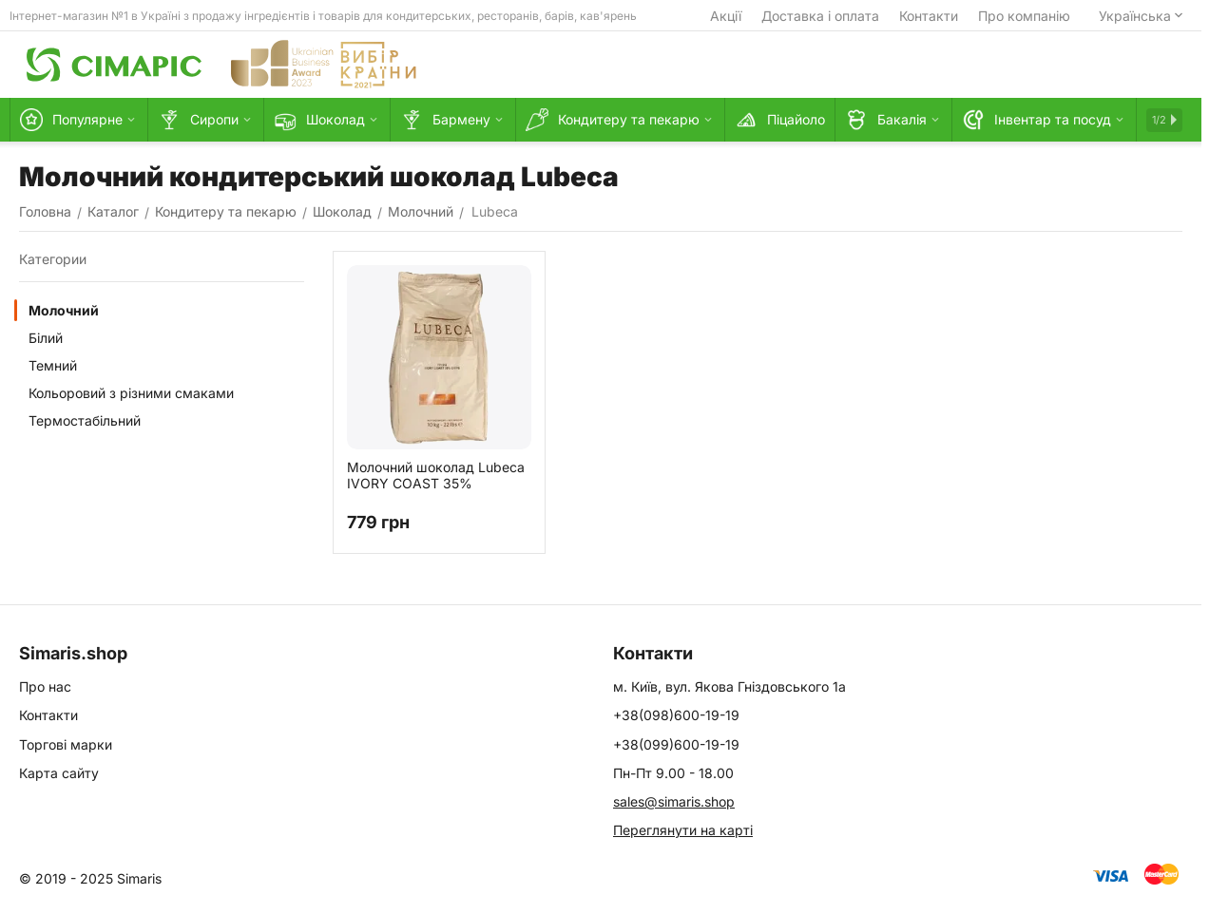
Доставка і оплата (820, 16)
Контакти (928, 16)
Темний (53, 365)
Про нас (45, 686)
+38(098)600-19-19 (676, 715)
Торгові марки (65, 744)
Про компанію (1024, 16)
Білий (46, 338)
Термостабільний (85, 420)
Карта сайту (59, 773)
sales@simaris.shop (674, 801)
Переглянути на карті (683, 830)
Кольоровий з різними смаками (131, 393)
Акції (725, 16)
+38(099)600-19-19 (676, 744)
